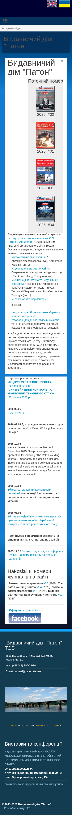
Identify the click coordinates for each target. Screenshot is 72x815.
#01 (35, 590)
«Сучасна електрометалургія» (30, 268)
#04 (39, 587)
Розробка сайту (17, 808)
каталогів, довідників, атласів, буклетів (35, 320)
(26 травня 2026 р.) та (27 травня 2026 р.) (31, 390)
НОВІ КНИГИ (16, 412)
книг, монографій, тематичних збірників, (36, 312)
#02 (46, 583)
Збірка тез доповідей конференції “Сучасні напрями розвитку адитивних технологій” (35, 555)
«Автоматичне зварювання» (28, 257)
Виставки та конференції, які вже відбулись (34, 784)
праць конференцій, (23, 316)
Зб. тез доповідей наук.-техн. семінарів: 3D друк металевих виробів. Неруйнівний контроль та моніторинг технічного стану (34, 520)
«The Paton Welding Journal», (29, 299)
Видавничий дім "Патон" (31, 67)
